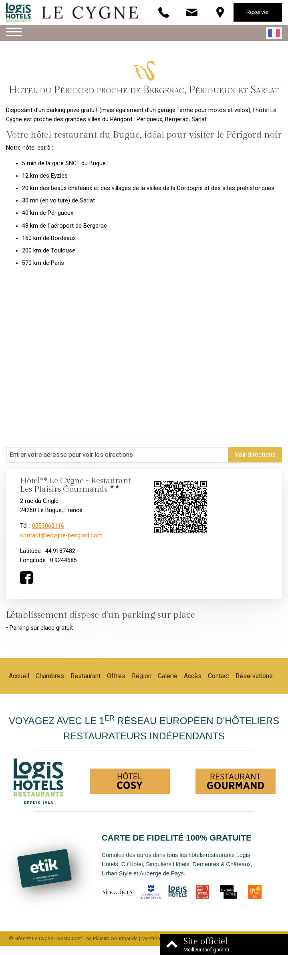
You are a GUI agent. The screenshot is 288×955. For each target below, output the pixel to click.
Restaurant (85, 676)
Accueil (19, 676)
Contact (218, 676)
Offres (116, 676)
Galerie (167, 676)
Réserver (257, 12)
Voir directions (255, 454)
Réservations (254, 676)
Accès (192, 676)
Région (141, 676)
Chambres (50, 676)
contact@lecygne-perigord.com (61, 535)
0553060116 (48, 526)
